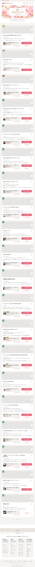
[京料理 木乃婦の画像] (17, 498)
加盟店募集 (30, 561)
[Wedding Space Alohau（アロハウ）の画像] (17, 324)
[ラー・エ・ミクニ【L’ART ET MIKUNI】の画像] (17, 399)
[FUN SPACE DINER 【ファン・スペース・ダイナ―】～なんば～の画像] (17, 425)
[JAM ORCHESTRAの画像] (17, 249)
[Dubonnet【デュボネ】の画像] (17, 54)
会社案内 (4, 561)
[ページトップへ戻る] (17, 530)
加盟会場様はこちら (25, 561)
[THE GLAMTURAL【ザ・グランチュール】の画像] (17, 152)
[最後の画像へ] (32, 30)
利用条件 (10, 561)
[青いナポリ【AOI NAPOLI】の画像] (17, 376)
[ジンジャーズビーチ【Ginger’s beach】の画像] (17, 201)
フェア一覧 (26, 43)
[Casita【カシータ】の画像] (17, 225)
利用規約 (7, 561)
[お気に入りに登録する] (31, 35)
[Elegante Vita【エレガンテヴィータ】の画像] (17, 176)
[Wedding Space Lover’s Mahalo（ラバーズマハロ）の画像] (17, 103)
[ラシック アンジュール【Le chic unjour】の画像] (17, 129)
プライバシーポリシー (15, 561)
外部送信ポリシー (20, 561)
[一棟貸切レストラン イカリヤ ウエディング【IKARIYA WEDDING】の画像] (17, 450)
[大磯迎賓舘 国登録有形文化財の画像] (17, 273)
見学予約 (27, 45)
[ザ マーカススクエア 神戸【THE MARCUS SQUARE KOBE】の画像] (17, 349)
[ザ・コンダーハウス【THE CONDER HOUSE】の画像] (17, 298)
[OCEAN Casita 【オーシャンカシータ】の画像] (17, 79)
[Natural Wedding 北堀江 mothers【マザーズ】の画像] (17, 30)
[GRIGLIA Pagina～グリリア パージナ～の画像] (17, 475)
